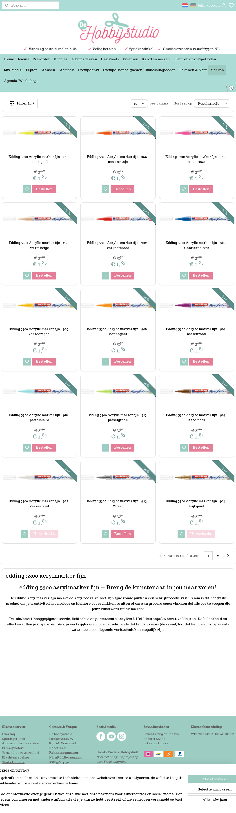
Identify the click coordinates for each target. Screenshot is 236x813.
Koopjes (60, 59)
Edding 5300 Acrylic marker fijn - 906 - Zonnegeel (118, 331)
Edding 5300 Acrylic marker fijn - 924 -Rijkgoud (196, 503)
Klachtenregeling (15, 757)
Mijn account (212, 5)
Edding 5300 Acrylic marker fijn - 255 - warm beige (39, 245)
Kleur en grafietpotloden (194, 59)
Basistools (110, 59)
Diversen (130, 59)
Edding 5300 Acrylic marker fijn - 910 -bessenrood (196, 331)
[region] (88, 794)
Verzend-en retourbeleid (20, 753)
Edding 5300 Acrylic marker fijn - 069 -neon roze (196, 159)
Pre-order (41, 59)
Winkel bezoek (13, 762)
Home (9, 59)
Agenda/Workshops (21, 81)
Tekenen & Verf (193, 70)
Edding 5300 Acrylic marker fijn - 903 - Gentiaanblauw (196, 245)
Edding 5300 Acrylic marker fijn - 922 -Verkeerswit (39, 503)
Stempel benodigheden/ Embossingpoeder (139, 70)
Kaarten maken (156, 59)
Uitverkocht (44, 533)
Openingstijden (13, 739)
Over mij (8, 734)
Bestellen (44, 189)
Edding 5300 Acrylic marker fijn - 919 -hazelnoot (196, 417)
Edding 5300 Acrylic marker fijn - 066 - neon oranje (118, 159)
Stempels (67, 70)
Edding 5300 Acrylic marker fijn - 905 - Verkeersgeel (39, 331)
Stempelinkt (89, 70)
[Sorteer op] (212, 103)
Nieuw (23, 59)
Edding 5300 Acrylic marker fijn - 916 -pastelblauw (39, 417)
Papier (31, 70)
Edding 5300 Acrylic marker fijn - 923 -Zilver (118, 503)
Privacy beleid (13, 748)
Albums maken (84, 59)
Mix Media (13, 70)
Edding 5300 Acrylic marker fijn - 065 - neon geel (39, 159)
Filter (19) (21, 103)
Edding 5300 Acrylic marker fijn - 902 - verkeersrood (118, 245)
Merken (217, 70)
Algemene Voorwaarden (20, 743)
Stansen (48, 70)
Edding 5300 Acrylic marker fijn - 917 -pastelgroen (118, 417)
